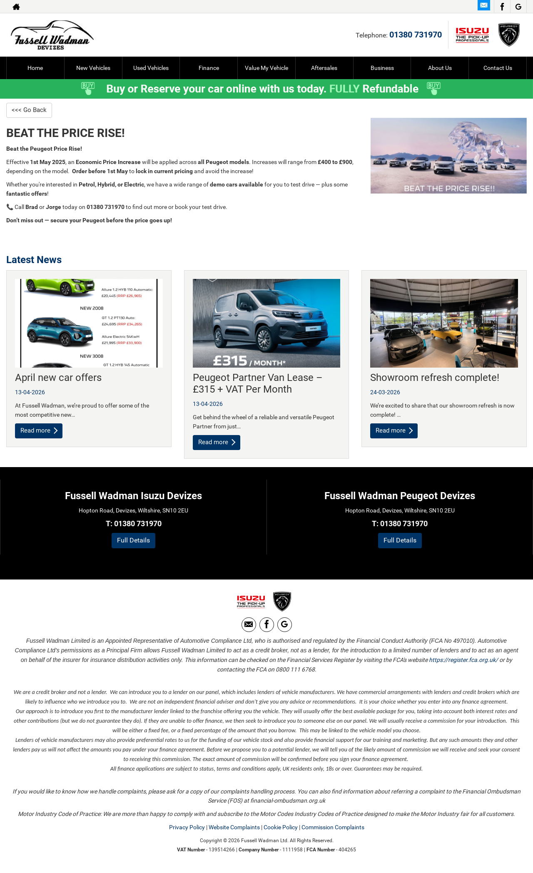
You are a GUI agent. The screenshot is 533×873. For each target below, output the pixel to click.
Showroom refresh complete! (434, 378)
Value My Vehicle (266, 68)
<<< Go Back (30, 110)
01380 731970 (415, 35)
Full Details (133, 541)
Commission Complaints (332, 831)
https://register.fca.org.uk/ (463, 663)
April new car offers (58, 378)
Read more (39, 431)
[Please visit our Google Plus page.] (518, 6)
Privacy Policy (187, 831)
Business (382, 68)
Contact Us (497, 68)
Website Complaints (234, 831)
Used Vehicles (151, 68)
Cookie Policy (281, 831)
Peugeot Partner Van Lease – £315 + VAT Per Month (258, 383)
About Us (440, 68)
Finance (209, 68)
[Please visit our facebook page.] (502, 6)
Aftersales (324, 68)
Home (35, 68)
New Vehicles (93, 68)
